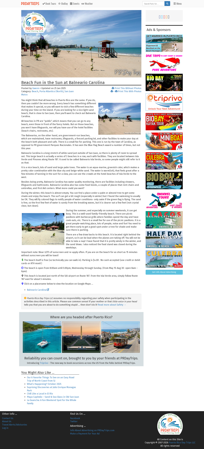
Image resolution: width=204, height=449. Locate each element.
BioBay (63, 3)
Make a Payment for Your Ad (85, 433)
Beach (35, 91)
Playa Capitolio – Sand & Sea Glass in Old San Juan (53, 397)
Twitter (73, 421)
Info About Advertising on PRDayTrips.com (92, 430)
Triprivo (44, 363)
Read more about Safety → (112, 304)
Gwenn (35, 88)
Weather (87, 3)
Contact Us (7, 418)
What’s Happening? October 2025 (44, 384)
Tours (49, 3)
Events (74, 3)
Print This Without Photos (126, 88)
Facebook (75, 418)
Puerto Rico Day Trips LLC (182, 442)
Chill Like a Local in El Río (40, 393)
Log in (5, 428)
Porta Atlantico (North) (51, 91)
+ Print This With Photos (126, 91)
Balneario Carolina (38, 290)
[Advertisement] (112, 385)
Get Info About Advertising (164, 272)
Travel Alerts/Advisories (14, 424)
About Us (6, 421)
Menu (177, 3)
